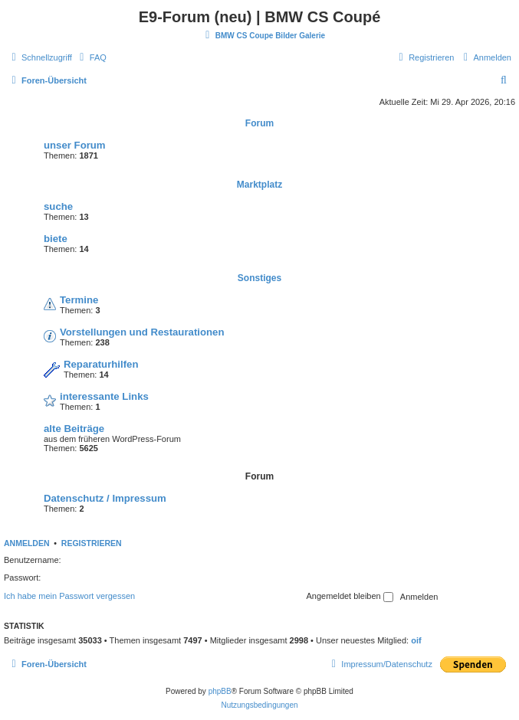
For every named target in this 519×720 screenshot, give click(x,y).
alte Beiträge (74, 428)
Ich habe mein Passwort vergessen (69, 596)
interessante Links (104, 396)
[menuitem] (91, 57)
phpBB (220, 691)
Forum (259, 123)
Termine (79, 300)
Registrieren (91, 543)
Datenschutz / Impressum (105, 498)
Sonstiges (259, 278)
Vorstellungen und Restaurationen (142, 332)
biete (55, 238)
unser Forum (75, 145)
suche (58, 206)
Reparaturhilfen (101, 364)
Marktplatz (259, 184)
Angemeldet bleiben (349, 596)
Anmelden (27, 543)
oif (416, 640)
